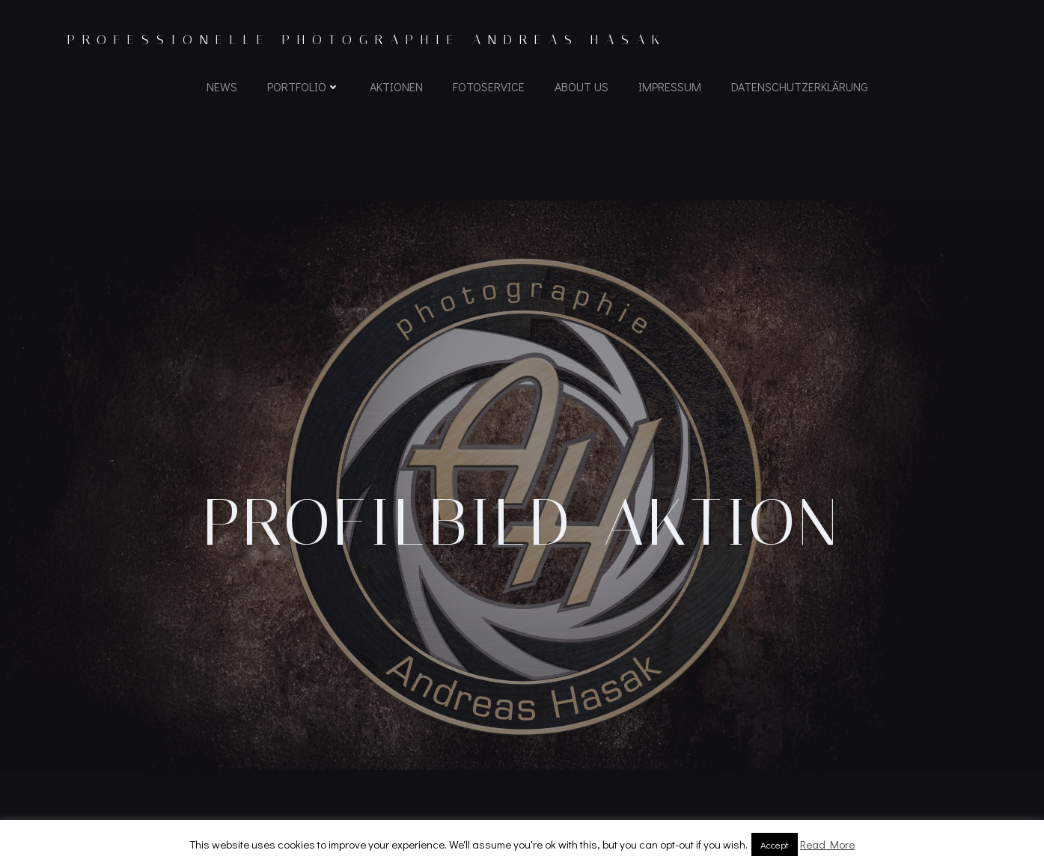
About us (581, 86)
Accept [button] (774, 844)
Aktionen (396, 86)
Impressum (669, 86)
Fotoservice (489, 86)
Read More (827, 844)
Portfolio (303, 86)
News (222, 86)
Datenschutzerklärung (799, 86)
